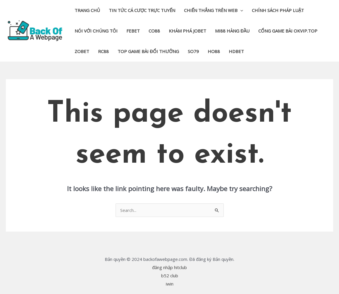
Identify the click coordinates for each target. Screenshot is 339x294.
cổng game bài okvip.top (287, 31)
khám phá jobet (187, 31)
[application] (240, 10)
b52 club (169, 275)
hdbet (236, 51)
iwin (169, 284)
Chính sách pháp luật (278, 10)
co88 (154, 31)
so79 (193, 51)
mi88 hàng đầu (232, 31)
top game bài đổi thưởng (148, 51)
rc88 (103, 51)
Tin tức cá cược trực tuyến (142, 10)
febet (133, 31)
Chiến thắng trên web (213, 10)
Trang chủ (87, 10)
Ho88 (214, 51)
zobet (82, 51)
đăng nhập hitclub (169, 267)
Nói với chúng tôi (96, 31)
